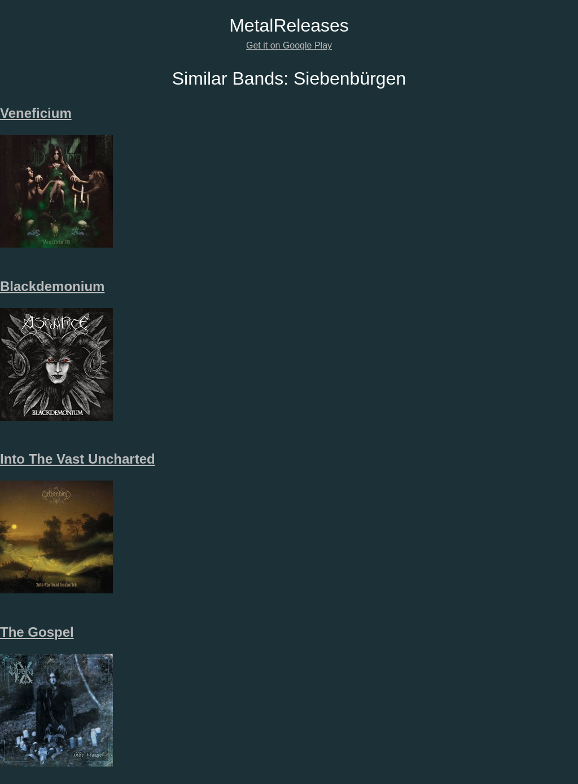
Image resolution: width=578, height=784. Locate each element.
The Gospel (37, 632)
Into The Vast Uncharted (77, 458)
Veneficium (36, 113)
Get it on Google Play (289, 45)
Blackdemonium (52, 286)
